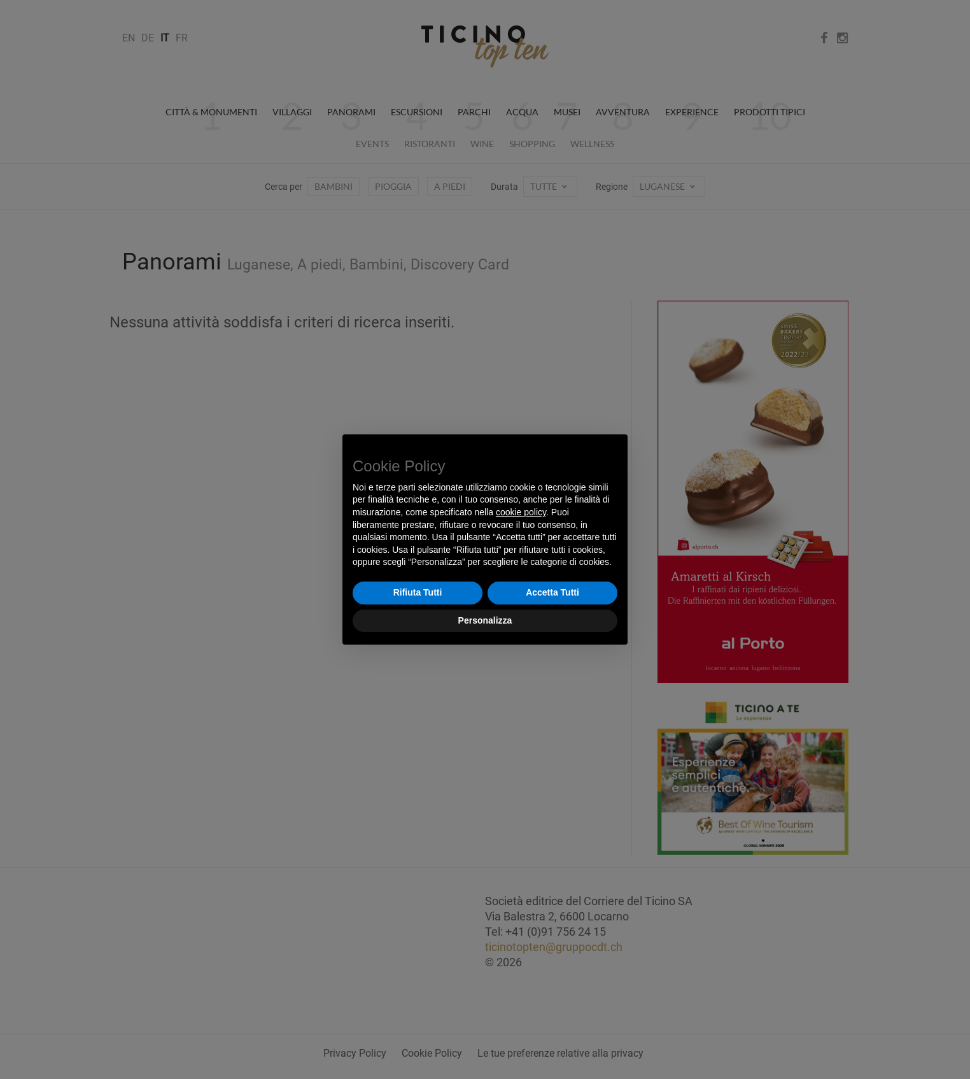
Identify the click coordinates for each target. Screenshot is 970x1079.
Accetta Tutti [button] (552, 592)
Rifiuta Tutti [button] (417, 592)
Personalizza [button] (485, 620)
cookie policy (521, 512)
